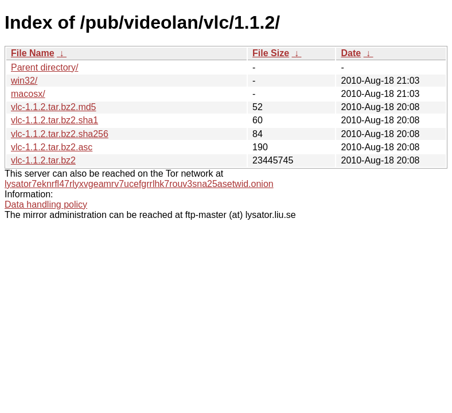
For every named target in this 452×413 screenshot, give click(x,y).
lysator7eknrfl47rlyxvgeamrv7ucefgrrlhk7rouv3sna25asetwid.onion (139, 184)
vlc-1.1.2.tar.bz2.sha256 (59, 134)
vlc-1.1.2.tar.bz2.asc (51, 147)
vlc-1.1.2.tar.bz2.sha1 (54, 120)
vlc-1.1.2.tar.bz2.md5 (53, 107)
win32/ (24, 80)
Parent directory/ (44, 67)
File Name (32, 53)
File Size (270, 53)
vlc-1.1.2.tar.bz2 (43, 160)
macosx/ (28, 94)
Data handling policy (46, 204)
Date (351, 53)
